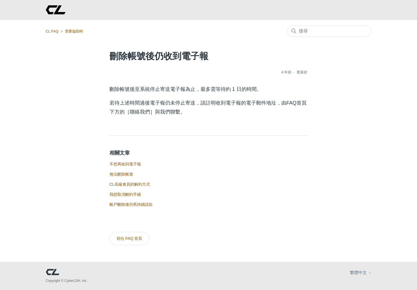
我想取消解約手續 (125, 194)
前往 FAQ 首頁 (129, 238)
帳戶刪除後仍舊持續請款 (131, 204)
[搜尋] (329, 31)
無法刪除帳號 (121, 174)
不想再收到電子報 (125, 164)
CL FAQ (52, 31)
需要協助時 (74, 31)
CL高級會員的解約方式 (130, 184)
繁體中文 (360, 272)
